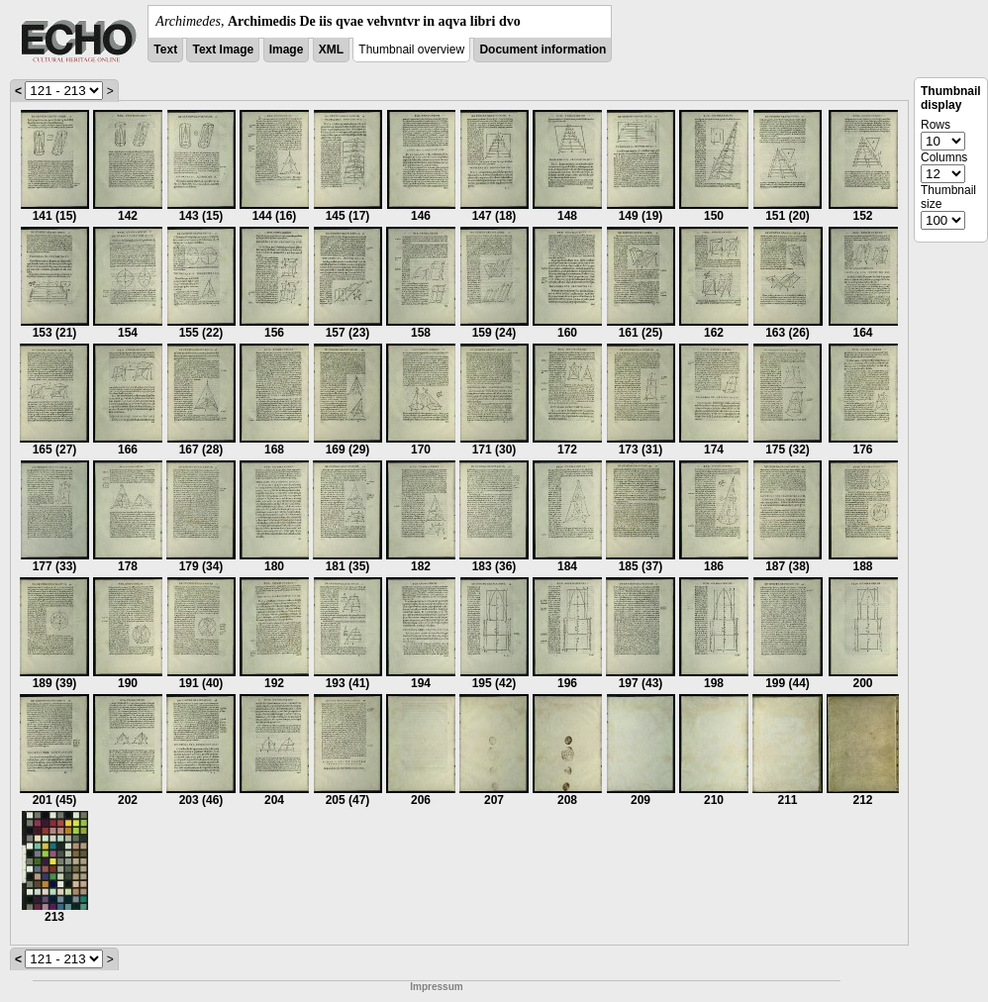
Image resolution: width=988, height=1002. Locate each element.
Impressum (436, 986)
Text (165, 49)
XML (331, 49)
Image (286, 49)
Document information (542, 49)
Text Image (222, 49)
